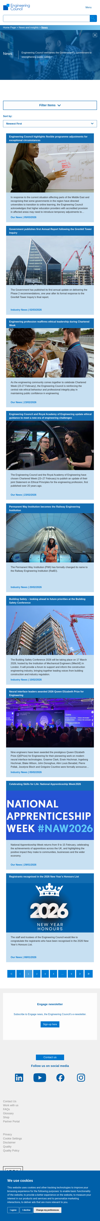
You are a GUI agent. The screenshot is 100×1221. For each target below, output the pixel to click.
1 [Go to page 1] (28, 974)
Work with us (10, 1105)
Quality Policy (11, 1150)
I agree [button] (13, 1210)
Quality (7, 1146)
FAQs (6, 1109)
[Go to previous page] (20, 974)
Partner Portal (11, 1121)
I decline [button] (26, 1210)
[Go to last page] (88, 974)
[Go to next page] (80, 974)
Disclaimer (9, 1142)
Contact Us (9, 1101)
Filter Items (47, 105)
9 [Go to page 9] (71, 974)
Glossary (8, 1113)
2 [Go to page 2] (36, 974)
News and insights (29, 27)
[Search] (93, 18)
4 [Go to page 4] (53, 974)
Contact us (50, 1057)
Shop (6, 1117)
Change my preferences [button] (47, 1210)
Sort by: (7, 116)
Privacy (7, 1134)
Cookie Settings (12, 1138)
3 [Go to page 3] (45, 974)
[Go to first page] (11, 974)
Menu (88, 7)
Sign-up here (50, 1024)
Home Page (9, 27)
